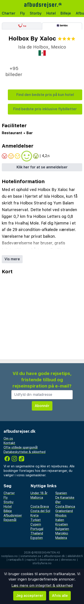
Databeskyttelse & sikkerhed (24, 452)
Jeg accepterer (29, 595)
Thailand (36, 533)
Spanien (61, 493)
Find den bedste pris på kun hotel (45, 95)
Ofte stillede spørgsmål (21, 447)
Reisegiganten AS (47, 552)
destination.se (48, 559)
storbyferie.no (42, 563)
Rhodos (61, 515)
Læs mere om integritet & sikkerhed (42, 585)
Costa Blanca (65, 506)
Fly (22, 13)
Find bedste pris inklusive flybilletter (45, 109)
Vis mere (12, 259)
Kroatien (61, 524)
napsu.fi (31, 559)
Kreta (34, 515)
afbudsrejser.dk (54, 556)
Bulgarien (62, 529)
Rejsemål (10, 520)
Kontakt (9, 443)
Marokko (61, 533)
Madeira (61, 538)
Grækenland (64, 511)
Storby (36, 13)
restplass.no (9, 556)
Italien (59, 520)
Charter (8, 13)
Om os (8, 438)
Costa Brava (39, 506)
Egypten (36, 538)
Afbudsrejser (13, 515)
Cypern (35, 524)
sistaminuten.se (30, 556)
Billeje (65, 13)
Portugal (36, 529)
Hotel (51, 13)
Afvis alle (60, 595)
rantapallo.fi (16, 559)
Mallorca (36, 497)
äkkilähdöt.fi (75, 556)
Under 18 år (38, 493)
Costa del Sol (40, 511)
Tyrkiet (35, 520)
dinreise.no (68, 559)
